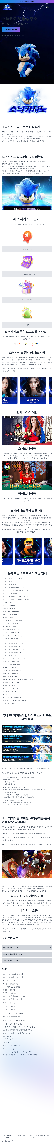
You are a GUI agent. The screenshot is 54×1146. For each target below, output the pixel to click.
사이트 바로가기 (11, 29)
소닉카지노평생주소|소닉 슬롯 (25, 1135)
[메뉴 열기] (51, 7)
